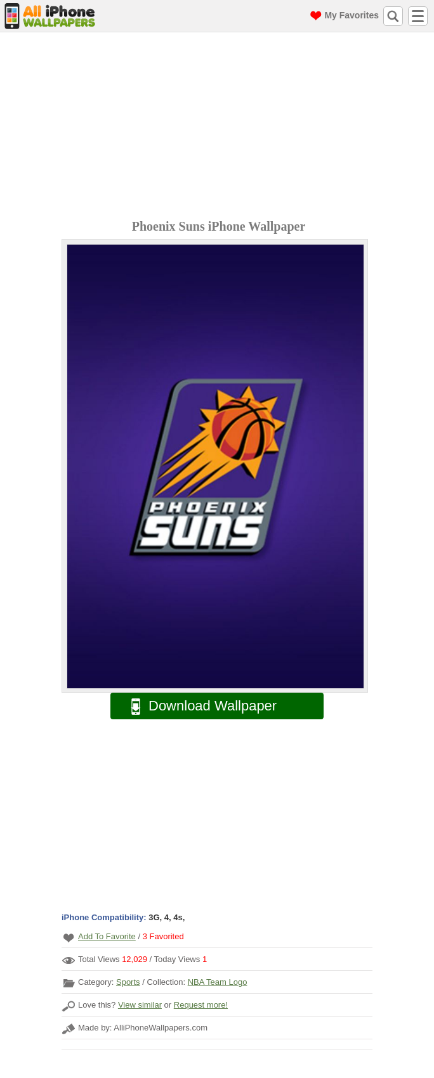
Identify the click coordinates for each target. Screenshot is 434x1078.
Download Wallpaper (197, 706)
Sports (128, 982)
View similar (140, 1005)
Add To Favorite (107, 936)
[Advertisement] (220, 127)
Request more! (201, 1005)
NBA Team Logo (217, 982)
